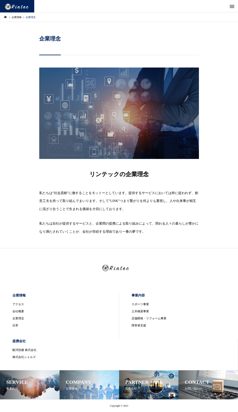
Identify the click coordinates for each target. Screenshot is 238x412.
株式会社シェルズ (24, 357)
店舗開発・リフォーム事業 (149, 318)
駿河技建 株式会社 (24, 350)
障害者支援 (139, 325)
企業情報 (19, 295)
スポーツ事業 (140, 304)
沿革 (15, 325)
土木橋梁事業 (140, 311)
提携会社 (19, 341)
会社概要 (18, 311)
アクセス (18, 304)
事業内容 (138, 295)
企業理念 (18, 318)
